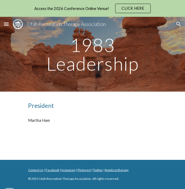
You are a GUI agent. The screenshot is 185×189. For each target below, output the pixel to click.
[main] (92, 54)
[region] (92, 8)
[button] (6, 24)
